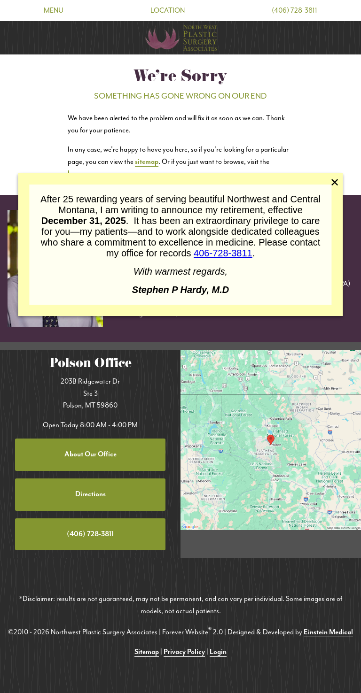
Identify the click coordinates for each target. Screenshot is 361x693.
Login (218, 651)
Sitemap (146, 651)
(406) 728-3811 (294, 11)
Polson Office (90, 364)
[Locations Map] (270, 439)
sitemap (146, 161)
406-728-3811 (223, 253)
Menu (53, 11)
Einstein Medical (328, 632)
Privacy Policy (184, 651)
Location (167, 11)
